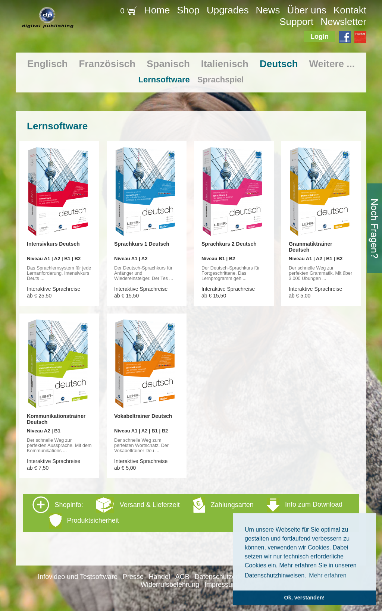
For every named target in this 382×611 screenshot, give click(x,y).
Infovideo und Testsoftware (78, 576)
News (268, 10)
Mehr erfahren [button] (328, 575)
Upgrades (228, 10)
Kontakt (350, 10)
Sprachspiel (220, 79)
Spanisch (168, 63)
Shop (188, 10)
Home (157, 10)
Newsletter (343, 21)
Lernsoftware (164, 79)
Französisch (107, 63)
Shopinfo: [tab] (187, 512)
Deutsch (279, 63)
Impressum (221, 584)
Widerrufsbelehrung (170, 584)
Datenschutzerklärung (227, 576)
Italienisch (224, 63)
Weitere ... (332, 63)
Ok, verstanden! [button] (304, 598)
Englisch (47, 63)
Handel (159, 576)
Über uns (306, 10)
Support (296, 21)
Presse (133, 576)
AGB (182, 576)
